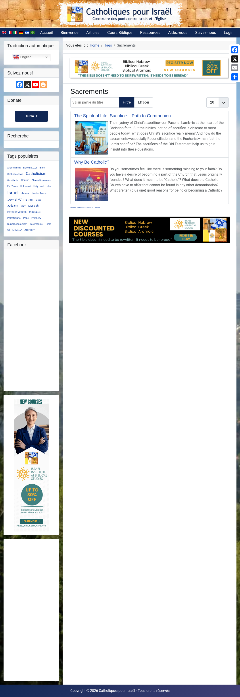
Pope (26, 218)
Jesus (25, 193)
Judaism (12, 205)
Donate (31, 116)
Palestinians (14, 218)
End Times (12, 186)
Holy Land (38, 186)
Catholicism (36, 173)
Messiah (33, 205)
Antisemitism (14, 167)
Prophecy (36, 218)
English (22, 57)
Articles (93, 32)
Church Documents (41, 180)
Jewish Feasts (39, 193)
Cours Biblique (119, 32)
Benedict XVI (30, 167)
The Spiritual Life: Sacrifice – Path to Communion (122, 115)
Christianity (12, 180)
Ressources (150, 32)
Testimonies (36, 224)
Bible (42, 167)
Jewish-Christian (20, 199)
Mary (23, 206)
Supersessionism (17, 223)
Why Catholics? (14, 230)
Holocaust (25, 186)
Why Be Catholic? (91, 162)
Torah (48, 224)
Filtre (127, 102)
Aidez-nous (177, 32)
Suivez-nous (205, 32)
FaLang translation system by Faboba (85, 207)
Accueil (46, 32)
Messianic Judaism (17, 212)
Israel (12, 192)
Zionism (29, 229)
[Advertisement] (31, 609)
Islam (49, 186)
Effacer (143, 102)
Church (25, 180)
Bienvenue (70, 32)
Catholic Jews (15, 174)
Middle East (34, 212)
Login (228, 32)
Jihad (38, 200)
